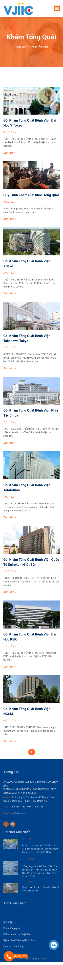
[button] (57, 8)
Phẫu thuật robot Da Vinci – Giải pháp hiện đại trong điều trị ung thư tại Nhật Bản (40, 851)
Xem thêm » (9, 186)
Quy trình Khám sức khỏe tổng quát (31, 228)
